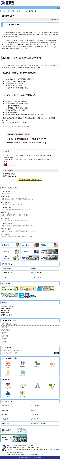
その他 (3, 342)
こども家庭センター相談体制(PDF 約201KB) (16, 126)
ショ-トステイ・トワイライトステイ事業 (15, 220)
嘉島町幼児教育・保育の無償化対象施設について (18, 236)
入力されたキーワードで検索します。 (13, 350)
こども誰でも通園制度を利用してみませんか (16, 209)
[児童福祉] (20, 11)
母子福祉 (4, 339)
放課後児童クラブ (7, 194)
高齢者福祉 (5, 336)
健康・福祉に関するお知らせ (10, 324)
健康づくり (5, 327)
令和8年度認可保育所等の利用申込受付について (17, 215)
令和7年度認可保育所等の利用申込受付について (17, 226)
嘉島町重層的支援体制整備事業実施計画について (18, 199)
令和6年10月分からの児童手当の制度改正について (18, 231)
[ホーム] (2, 11)
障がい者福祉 (5, 330)
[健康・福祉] (11, 11)
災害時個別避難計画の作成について (13, 204)
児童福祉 (4, 333)
